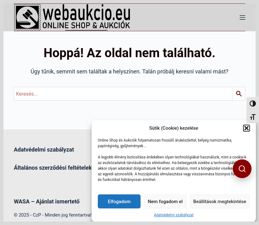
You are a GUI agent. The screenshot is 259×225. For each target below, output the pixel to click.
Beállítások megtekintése (219, 201)
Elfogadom (119, 201)
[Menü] (242, 17)
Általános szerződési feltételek (53, 167)
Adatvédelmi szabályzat (174, 215)
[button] (246, 128)
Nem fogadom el (165, 201)
